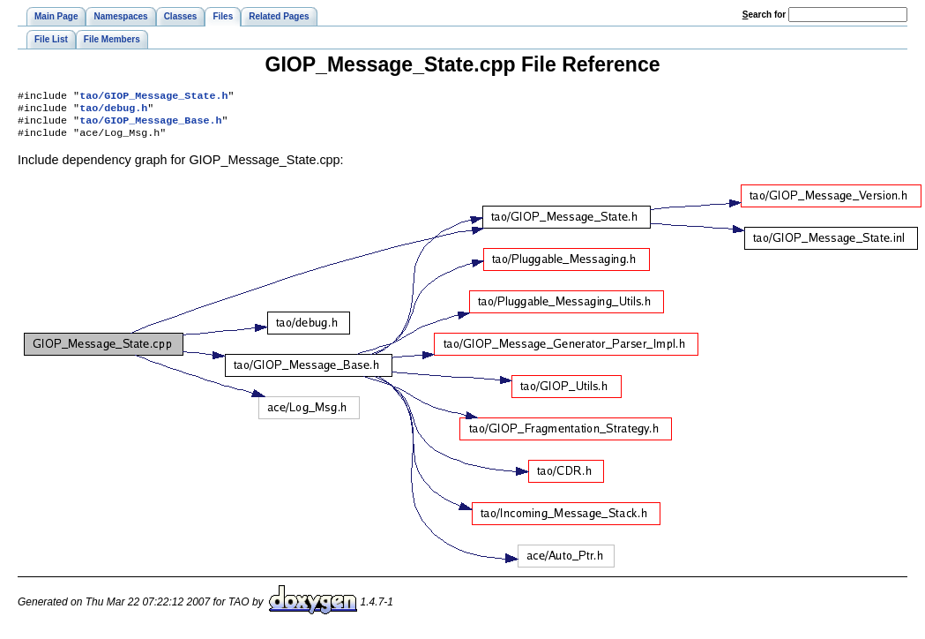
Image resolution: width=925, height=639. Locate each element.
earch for (764, 14)
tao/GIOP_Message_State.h (153, 97)
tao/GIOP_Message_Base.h (150, 125)
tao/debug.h (113, 111)
